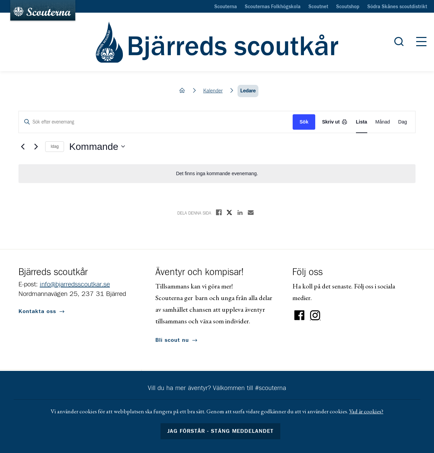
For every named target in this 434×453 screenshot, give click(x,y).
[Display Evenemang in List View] (361, 122)
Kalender (213, 90)
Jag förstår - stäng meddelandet (220, 431)
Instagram (315, 315)
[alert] (217, 173)
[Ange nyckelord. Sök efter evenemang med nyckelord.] (156, 122)
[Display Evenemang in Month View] (382, 122)
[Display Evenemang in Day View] (402, 122)
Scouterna (225, 6)
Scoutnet (318, 6)
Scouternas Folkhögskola (273, 6)
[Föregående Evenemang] (22, 146)
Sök (303, 122)
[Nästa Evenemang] (36, 146)
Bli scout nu (172, 340)
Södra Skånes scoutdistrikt (397, 6)
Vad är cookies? (366, 411)
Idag (55, 146)
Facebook (299, 315)
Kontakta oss (37, 311)
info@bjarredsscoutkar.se (75, 284)
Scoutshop (347, 6)
